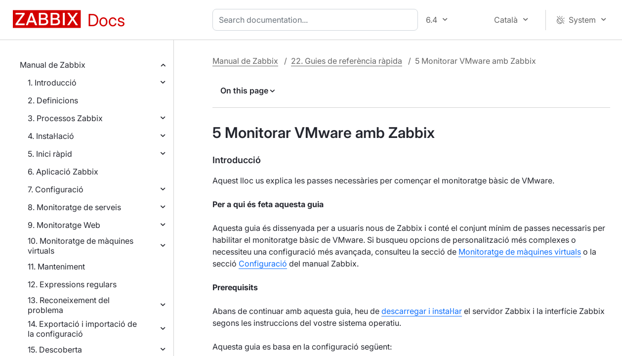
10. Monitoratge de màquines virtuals (80, 246)
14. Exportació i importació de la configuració (82, 329)
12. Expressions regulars (72, 284)
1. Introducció (52, 83)
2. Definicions (53, 100)
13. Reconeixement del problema (69, 305)
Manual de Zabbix (52, 65)
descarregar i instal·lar (421, 311)
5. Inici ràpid (50, 154)
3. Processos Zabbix (65, 118)
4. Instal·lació (51, 136)
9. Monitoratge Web (64, 225)
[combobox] (317, 19)
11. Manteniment (56, 266)
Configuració (263, 263)
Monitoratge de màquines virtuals (519, 252)
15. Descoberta (55, 350)
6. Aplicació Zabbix (63, 172)
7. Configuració (55, 189)
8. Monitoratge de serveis (74, 207)
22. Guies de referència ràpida (346, 61)
